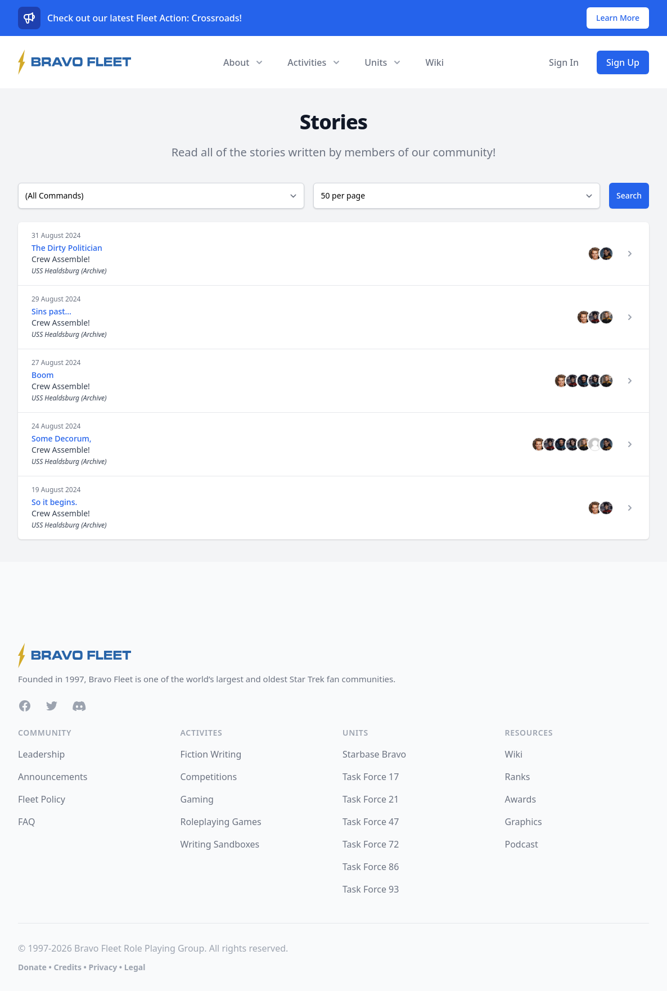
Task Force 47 (370, 822)
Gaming (197, 799)
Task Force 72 (370, 844)
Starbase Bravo (374, 754)
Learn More (617, 17)
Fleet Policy (41, 799)
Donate (32, 967)
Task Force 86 (370, 867)
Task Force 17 (370, 777)
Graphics (523, 822)
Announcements (52, 777)
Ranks (517, 777)
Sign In (564, 62)
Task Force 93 (370, 889)
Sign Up (622, 62)
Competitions (209, 777)
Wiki (434, 62)
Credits (67, 967)
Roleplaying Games (221, 822)
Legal (135, 967)
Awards (521, 799)
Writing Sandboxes (220, 844)
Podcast (521, 844)
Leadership (41, 754)
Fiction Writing (211, 754)
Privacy (102, 967)
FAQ (26, 822)
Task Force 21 (370, 799)
